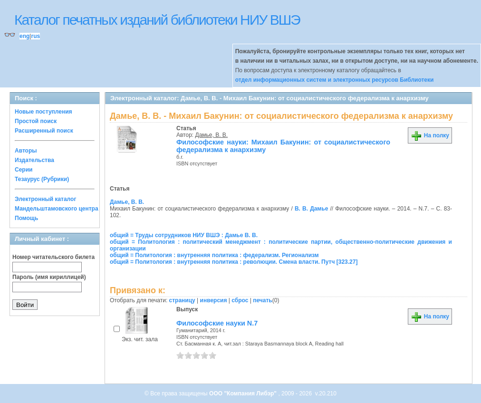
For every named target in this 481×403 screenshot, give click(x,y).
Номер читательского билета (53, 257)
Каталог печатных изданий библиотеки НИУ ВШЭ (157, 20)
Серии (23, 169)
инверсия (213, 300)
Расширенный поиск (44, 130)
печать (262, 300)
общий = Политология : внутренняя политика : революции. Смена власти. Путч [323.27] (233, 262)
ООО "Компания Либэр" (243, 393)
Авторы (26, 150)
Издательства (34, 160)
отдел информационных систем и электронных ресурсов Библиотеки (334, 80)
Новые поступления (43, 111)
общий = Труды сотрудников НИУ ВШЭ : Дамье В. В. (184, 235)
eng (24, 36)
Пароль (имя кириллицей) (49, 277)
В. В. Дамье (311, 208)
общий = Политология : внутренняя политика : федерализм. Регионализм (214, 255)
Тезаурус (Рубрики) (42, 179)
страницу (182, 300)
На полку (430, 135)
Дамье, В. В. (211, 135)
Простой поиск (36, 121)
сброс (239, 300)
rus (35, 36)
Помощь (26, 218)
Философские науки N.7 (217, 323)
